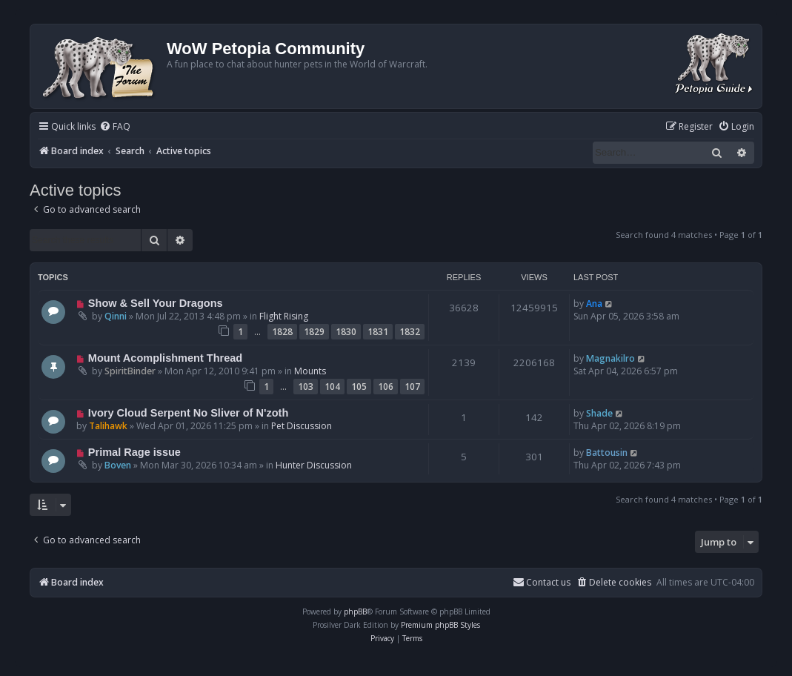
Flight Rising (283, 316)
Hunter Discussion (314, 465)
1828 (282, 331)
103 (305, 386)
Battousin (607, 452)
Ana (594, 303)
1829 (314, 331)
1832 (409, 331)
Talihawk (108, 426)
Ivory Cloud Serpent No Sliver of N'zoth (188, 413)
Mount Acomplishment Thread (165, 358)
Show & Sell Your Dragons (155, 303)
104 (332, 386)
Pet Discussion (301, 426)
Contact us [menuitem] (541, 582)
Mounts (310, 371)
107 (412, 386)
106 (385, 386)
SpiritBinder (130, 371)
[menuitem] (114, 127)
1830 (346, 331)
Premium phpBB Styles (440, 625)
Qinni (115, 316)
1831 (377, 331)
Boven (117, 465)
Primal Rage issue (134, 452)
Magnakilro (610, 358)
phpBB (355, 611)
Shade (599, 413)
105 (359, 386)
